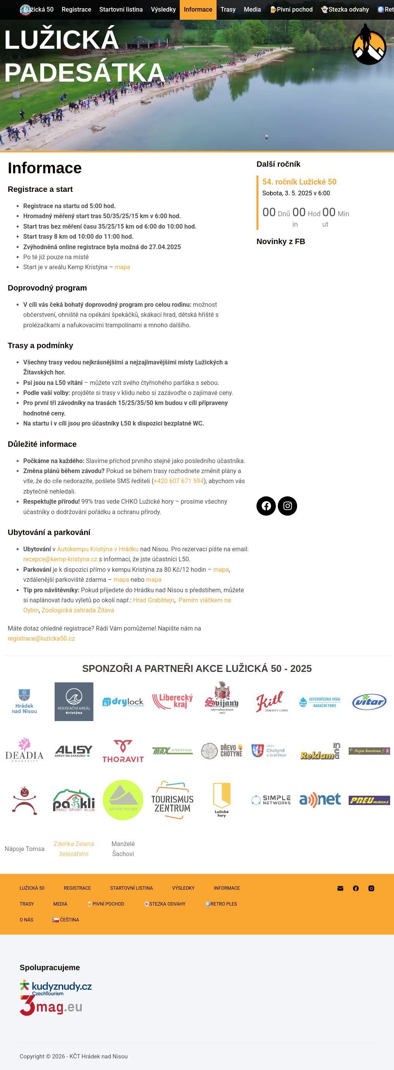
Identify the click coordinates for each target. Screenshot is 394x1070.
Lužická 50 (38, 9)
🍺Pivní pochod (291, 9)
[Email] (340, 888)
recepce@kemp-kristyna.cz (60, 559)
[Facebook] (356, 888)
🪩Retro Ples (221, 904)
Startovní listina (121, 9)
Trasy (228, 9)
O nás (26, 920)
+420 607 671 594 (179, 481)
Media (252, 9)
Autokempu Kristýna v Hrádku (97, 549)
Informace (198, 9)
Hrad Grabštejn (153, 600)
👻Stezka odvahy (345, 9)
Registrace (76, 9)
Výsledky (163, 9)
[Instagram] (371, 888)
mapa (122, 267)
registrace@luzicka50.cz (41, 638)
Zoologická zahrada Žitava (77, 610)
